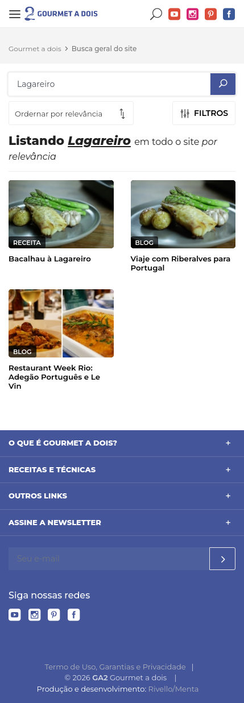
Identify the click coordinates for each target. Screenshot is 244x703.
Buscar (156, 14)
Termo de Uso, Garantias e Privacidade (115, 666)
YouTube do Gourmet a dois (174, 14)
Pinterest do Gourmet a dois (211, 14)
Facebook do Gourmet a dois (229, 14)
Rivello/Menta (173, 688)
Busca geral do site (104, 48)
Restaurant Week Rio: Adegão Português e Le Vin (54, 376)
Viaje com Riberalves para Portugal (181, 263)
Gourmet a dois (35, 48)
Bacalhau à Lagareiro (50, 258)
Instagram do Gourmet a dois (193, 14)
